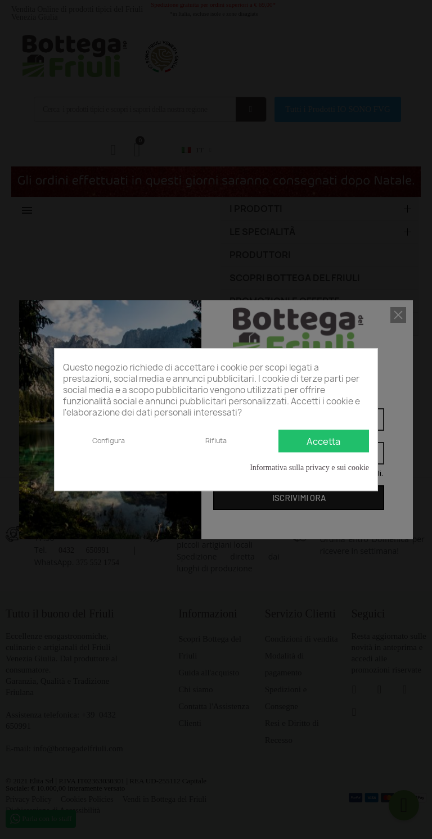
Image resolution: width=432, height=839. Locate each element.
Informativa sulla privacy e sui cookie (309, 467)
